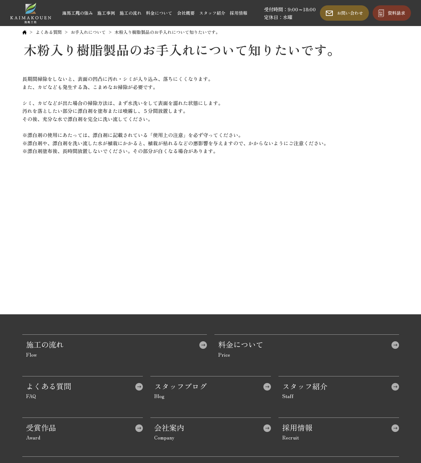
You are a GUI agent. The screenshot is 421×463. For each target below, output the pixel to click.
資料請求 (396, 13)
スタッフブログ (180, 386)
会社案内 (169, 427)
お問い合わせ (350, 13)
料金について (159, 13)
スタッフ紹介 (212, 13)
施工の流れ (131, 13)
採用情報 (238, 13)
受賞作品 (41, 427)
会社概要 (186, 13)
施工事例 (106, 13)
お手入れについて (88, 32)
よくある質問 (48, 32)
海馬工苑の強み (77, 13)
